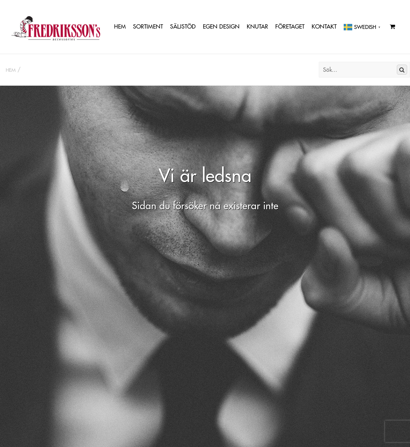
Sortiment (148, 26)
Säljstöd (183, 26)
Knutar (257, 26)
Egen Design (221, 26)
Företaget (289, 26)
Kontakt (324, 26)
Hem (120, 26)
